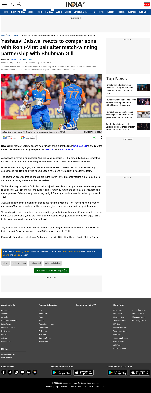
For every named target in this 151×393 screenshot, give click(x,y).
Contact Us (5, 310)
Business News (45, 338)
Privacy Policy (76, 387)
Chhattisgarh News (120, 338)
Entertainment (80, 12)
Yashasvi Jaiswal (19, 263)
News (3, 35)
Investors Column (8, 328)
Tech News (43, 331)
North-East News (120, 328)
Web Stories (6, 342)
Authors (4, 338)
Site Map (48, 387)
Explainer (143, 12)
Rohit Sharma (66, 149)
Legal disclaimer (61, 387)
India (40, 12)
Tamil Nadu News (120, 331)
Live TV (4, 335)
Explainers (43, 335)
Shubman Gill (80, 146)
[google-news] (34, 372)
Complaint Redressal (9, 321)
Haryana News (119, 317)
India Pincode (6, 358)
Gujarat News (118, 342)
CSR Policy (88, 387)
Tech (92, 12)
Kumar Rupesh (15, 60)
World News (43, 314)
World (59, 12)
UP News (117, 335)
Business (131, 12)
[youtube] (22, 372)
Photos (101, 12)
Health (121, 12)
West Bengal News (139, 321)
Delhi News (117, 314)
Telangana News (138, 317)
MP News (117, 324)
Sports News (43, 328)
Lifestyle (111, 12)
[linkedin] (28, 372)
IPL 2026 (49, 12)
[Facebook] (3, 372)
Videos (31, 12)
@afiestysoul (29, 59)
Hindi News (5, 331)
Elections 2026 (18, 12)
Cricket (16, 35)
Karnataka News (119, 348)
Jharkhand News (119, 321)
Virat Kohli (49, 149)
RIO (98, 387)
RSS (104, 387)
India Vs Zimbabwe (53, 263)
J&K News (117, 345)
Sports (68, 12)
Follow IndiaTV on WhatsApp (52, 270)
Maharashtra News (139, 310)
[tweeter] (9, 372)
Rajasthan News (138, 314)
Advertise (4, 317)
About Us (4, 314)
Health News (43, 342)
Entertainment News (46, 324)
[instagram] (16, 372)
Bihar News (117, 310)
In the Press (6, 324)
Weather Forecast (8, 354)
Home (5, 12)
